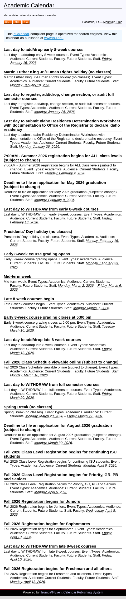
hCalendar (21, 34)
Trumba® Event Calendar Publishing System (71, 592)
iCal (26, 22)
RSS (8, 22)
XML (17, 22)
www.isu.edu (54, 38)
